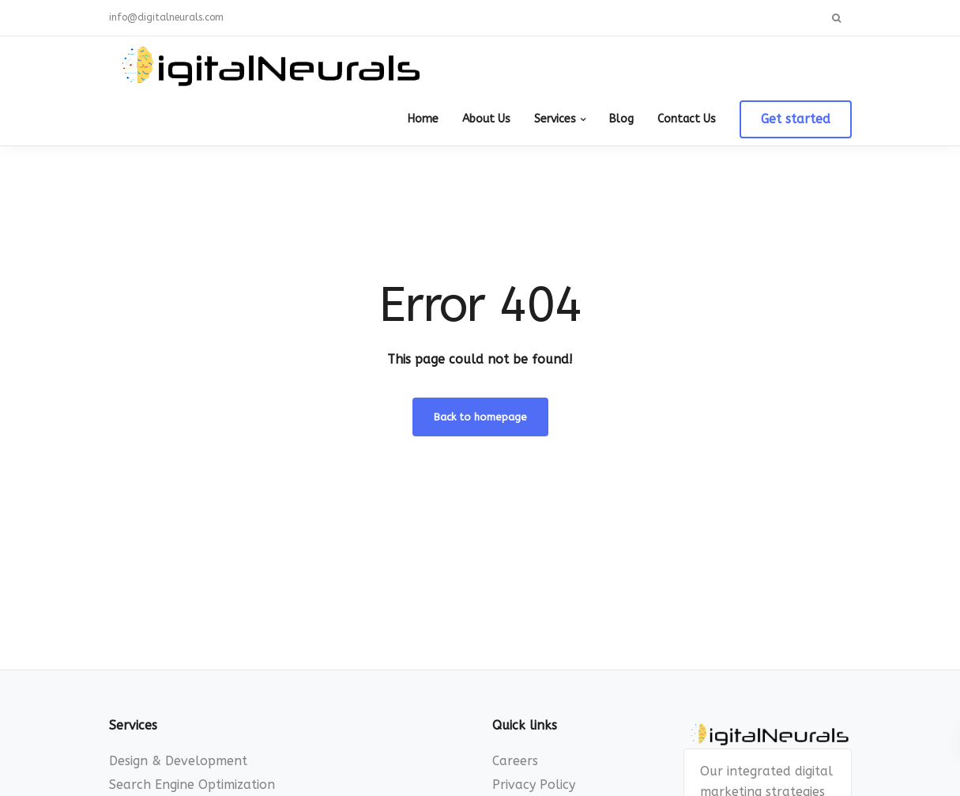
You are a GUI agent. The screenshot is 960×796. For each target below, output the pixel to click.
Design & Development (178, 760)
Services (555, 119)
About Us (486, 119)
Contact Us (686, 119)
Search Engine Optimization (192, 784)
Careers (515, 760)
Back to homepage (480, 417)
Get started (795, 118)
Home (423, 119)
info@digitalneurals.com (166, 17)
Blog (621, 119)
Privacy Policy (533, 784)
